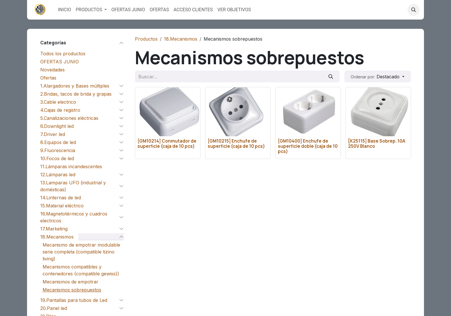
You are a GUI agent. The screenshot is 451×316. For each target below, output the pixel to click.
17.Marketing (54, 229)
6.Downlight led (57, 126)
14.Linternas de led (60, 197)
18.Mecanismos (57, 237)
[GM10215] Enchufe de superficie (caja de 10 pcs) (236, 143)
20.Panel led (53, 308)
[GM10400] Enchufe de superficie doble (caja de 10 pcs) (308, 146)
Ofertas (48, 78)
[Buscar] (331, 76)
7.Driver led (52, 134)
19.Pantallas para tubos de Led (73, 300)
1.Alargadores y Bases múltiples (74, 86)
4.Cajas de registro (60, 110)
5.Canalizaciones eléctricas (69, 118)
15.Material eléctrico (62, 206)
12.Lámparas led (57, 174)
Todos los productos (62, 53)
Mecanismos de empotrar (70, 282)
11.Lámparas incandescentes (71, 166)
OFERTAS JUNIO (59, 62)
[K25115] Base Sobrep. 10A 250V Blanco (376, 143)
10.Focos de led (57, 158)
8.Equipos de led (58, 142)
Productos (146, 39)
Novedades (52, 70)
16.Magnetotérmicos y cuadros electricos (73, 217)
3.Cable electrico (58, 102)
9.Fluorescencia (57, 150)
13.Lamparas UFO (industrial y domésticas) (73, 186)
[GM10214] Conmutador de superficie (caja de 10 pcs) (166, 143)
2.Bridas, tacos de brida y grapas (76, 94)
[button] (414, 10)
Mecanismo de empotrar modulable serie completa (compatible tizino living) (81, 252)
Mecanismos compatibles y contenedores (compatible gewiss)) (81, 270)
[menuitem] (64, 10)
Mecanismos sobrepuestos (72, 290)
